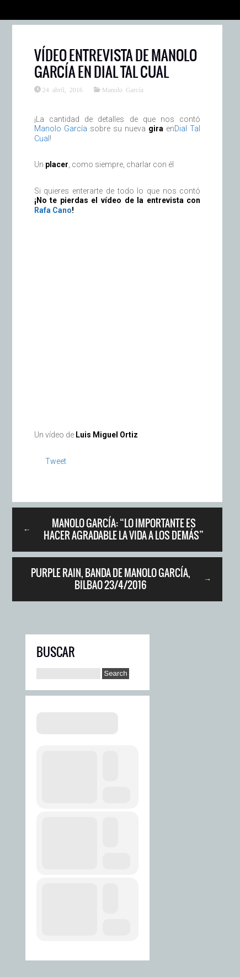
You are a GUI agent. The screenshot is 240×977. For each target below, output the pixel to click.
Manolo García (122, 89)
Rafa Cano (53, 210)
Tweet (55, 461)
